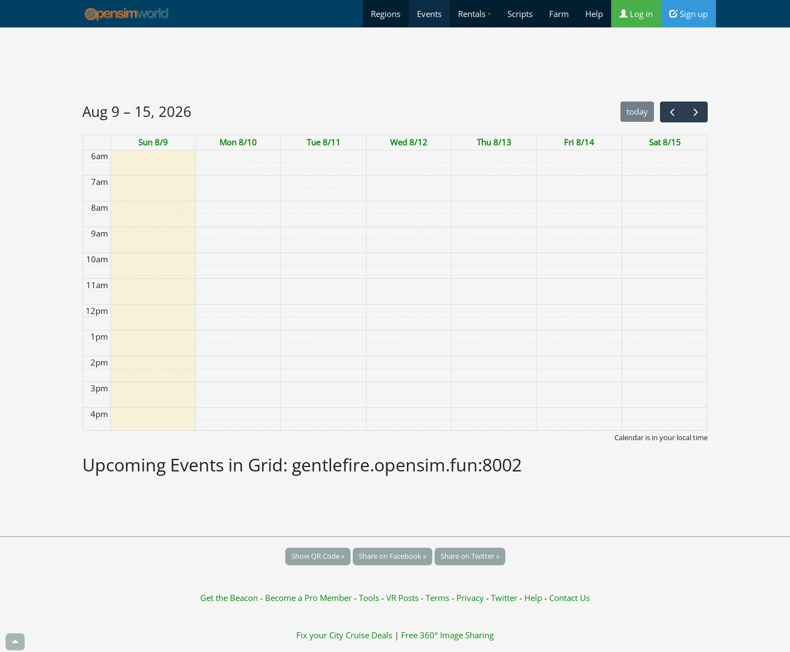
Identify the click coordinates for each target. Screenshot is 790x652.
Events (429, 13)
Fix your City (319, 634)
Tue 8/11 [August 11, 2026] (324, 142)
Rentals (474, 13)
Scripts (520, 13)
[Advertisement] (395, 64)
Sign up (688, 13)
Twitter (504, 597)
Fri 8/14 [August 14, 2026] (579, 142)
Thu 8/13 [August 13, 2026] (494, 142)
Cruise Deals (369, 634)
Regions (385, 13)
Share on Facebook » (392, 556)
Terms (439, 597)
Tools (370, 597)
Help (594, 13)
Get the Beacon (229, 597)
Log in (636, 13)
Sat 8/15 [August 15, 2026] (665, 142)
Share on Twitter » (470, 556)
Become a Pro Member (309, 597)
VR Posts (403, 597)
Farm (559, 13)
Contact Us (569, 597)
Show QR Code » (318, 556)
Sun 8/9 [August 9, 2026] (153, 142)
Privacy (470, 597)
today (637, 111)
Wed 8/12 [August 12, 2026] (408, 142)
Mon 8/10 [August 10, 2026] (238, 142)
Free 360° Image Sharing (447, 634)
